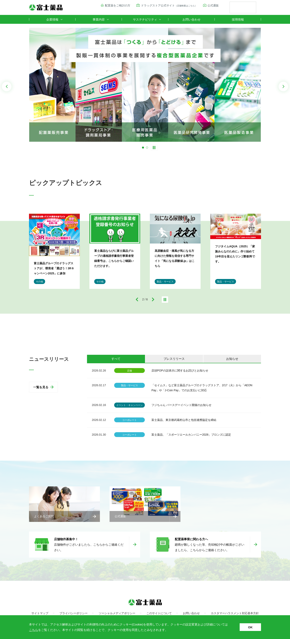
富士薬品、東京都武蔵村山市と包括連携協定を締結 (183, 419)
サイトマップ (39, 613)
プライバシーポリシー (73, 613)
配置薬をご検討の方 (117, 5)
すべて (115, 358)
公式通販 (213, 5)
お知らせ (232, 358)
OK (250, 627)
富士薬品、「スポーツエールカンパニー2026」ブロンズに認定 (191, 434)
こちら (33, 630)
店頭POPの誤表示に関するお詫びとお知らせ (179, 370)
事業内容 (99, 19)
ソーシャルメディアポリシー (117, 613)
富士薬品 (46, 7)
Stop (154, 147)
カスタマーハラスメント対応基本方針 (235, 613)
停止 (165, 299)
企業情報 (52, 19)
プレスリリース (174, 358)
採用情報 (238, 19)
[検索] (238, 7)
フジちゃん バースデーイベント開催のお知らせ (181, 405)
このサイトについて (159, 613)
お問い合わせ (191, 19)
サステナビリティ (145, 19)
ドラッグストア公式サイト (169, 5)
